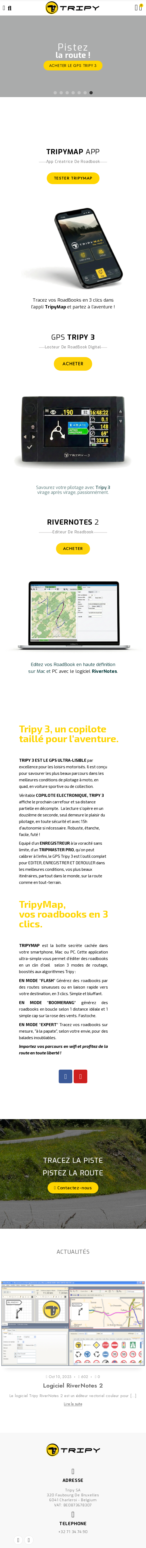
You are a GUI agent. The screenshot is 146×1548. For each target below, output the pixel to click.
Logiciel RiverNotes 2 (73, 1385)
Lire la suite (73, 1404)
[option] (73, 56)
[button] (73, 1187)
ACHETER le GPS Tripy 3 (73, 65)
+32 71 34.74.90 (73, 1532)
